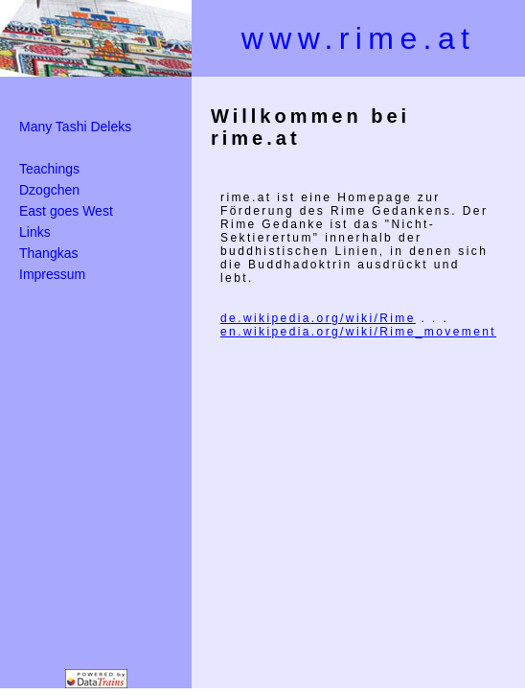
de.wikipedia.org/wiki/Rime (318, 318)
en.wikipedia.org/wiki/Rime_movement (358, 331)
